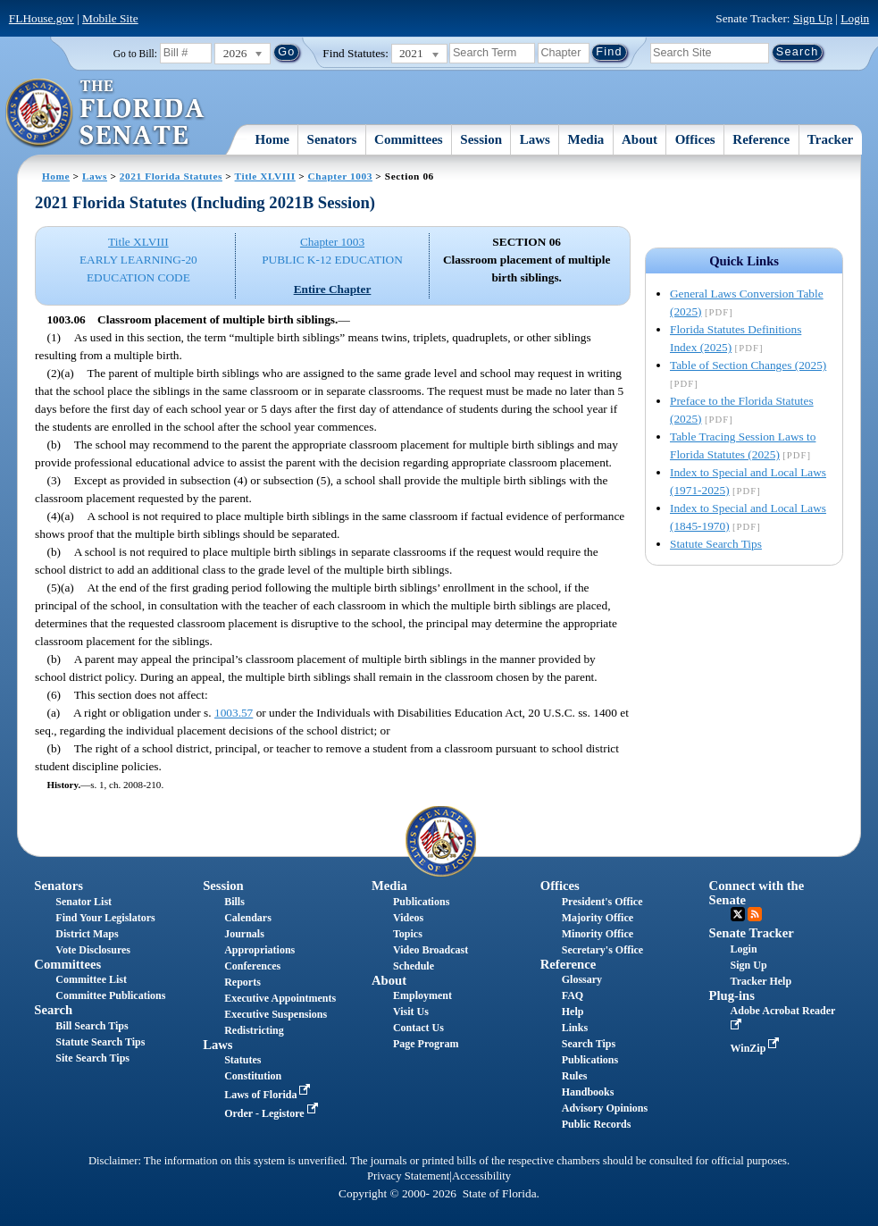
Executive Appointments (280, 998)
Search (53, 1010)
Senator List (83, 901)
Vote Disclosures (92, 950)
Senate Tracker (751, 933)
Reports (242, 982)
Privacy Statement (408, 1176)
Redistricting (254, 1030)
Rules (575, 1076)
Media (586, 139)
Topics (407, 934)
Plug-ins (732, 995)
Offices (695, 139)
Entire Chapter (333, 289)
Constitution (252, 1076)
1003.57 (233, 712)
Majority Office (597, 917)
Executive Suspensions (275, 1014)
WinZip (757, 1048)
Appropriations (259, 950)
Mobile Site (110, 18)
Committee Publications (110, 995)
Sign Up (812, 18)
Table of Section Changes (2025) (748, 365)
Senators (332, 139)
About (639, 139)
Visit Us (411, 1011)
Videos (408, 917)
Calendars (248, 917)
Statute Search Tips (716, 543)
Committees (408, 139)
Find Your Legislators (105, 917)
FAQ (572, 995)
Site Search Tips (92, 1058)
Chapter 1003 (340, 176)
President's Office (602, 901)
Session (481, 139)
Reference (761, 139)
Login (854, 18)
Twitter (738, 914)
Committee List (91, 979)
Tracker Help (761, 981)
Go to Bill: (135, 53)
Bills (234, 901)
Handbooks (588, 1092)
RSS (755, 914)
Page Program (425, 1043)
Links (575, 1027)
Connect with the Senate (757, 892)
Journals (244, 934)
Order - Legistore (273, 1113)
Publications (421, 901)
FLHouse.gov (41, 18)
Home (272, 139)
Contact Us (418, 1027)
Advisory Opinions (605, 1108)
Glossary (582, 979)
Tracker (830, 139)
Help (573, 1011)
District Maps (86, 934)
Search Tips (588, 1043)
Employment (422, 995)
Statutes (242, 1060)
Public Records (596, 1124)
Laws (535, 139)
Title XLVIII (265, 176)
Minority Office (597, 934)
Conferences (252, 966)
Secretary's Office (602, 950)
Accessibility (481, 1176)
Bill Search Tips (91, 1026)
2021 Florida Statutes (171, 176)
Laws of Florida (269, 1094)
